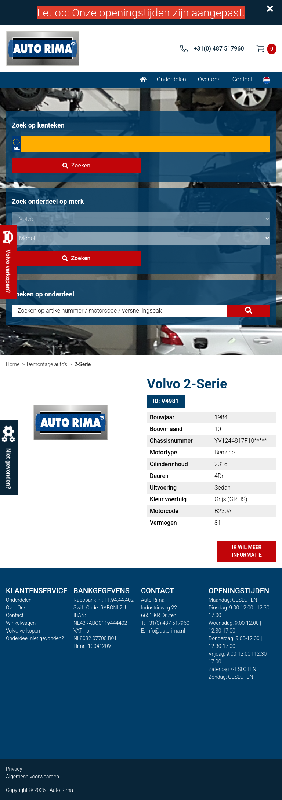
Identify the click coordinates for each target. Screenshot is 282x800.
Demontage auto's (47, 364)
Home (12, 364)
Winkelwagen (21, 623)
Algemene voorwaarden (32, 776)
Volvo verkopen (23, 631)
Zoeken (76, 165)
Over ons (209, 79)
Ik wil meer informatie (247, 551)
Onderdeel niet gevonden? (35, 638)
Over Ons (16, 608)
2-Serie (82, 364)
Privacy (14, 769)
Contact (242, 79)
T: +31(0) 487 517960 (165, 623)
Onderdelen (171, 79)
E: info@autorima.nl (163, 631)
